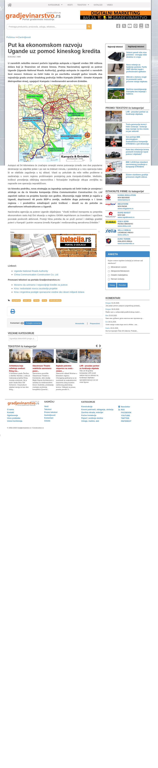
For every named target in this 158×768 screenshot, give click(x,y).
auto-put (27, 300)
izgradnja (16, 300)
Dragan (108, 303)
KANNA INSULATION (127, 195)
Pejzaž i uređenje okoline (92, 418)
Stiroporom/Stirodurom (120, 271)
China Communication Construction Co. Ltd (36, 274)
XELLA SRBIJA (124, 230)
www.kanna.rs (124, 200)
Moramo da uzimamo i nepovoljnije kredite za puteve (41, 284)
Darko (107, 328)
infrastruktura (55, 300)
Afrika (36, 300)
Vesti (46, 406)
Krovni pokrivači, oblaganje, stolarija (97, 409)
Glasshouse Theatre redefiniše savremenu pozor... (42, 368)
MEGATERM (123, 204)
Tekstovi (48, 409)
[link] (41, 16)
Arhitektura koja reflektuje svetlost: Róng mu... (17, 368)
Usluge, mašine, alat (90, 421)
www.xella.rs (123, 235)
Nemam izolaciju (117, 279)
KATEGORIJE (55, 6)
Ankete (47, 421)
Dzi (106, 322)
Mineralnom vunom (118, 267)
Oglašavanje (12, 415)
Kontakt (10, 412)
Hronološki (79, 323)
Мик (107, 315)
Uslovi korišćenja (14, 421)
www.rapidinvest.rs (126, 217)
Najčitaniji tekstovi (136, 47)
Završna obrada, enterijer (92, 412)
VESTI (70, 5)
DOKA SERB (123, 221)
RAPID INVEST (124, 213)
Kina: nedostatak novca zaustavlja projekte (36, 288)
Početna (10, 37)
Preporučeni (95, 323)
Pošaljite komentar (33, 323)
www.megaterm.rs (125, 209)
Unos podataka (13, 418)
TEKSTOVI (83, 6)
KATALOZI (98, 5)
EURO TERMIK (124, 239)
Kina (44, 300)
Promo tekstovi (51, 412)
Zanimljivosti (24, 37)
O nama (10, 409)
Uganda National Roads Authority (31, 271)
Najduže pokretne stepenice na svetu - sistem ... (65, 368)
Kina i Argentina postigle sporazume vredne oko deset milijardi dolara (49, 292)
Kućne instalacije (88, 415)
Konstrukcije (87, 407)
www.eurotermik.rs (126, 244)
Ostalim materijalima (119, 275)
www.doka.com (124, 226)
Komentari (113, 298)
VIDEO (110, 5)
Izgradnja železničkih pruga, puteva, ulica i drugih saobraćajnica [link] (23, 338)
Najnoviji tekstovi (115, 47)
